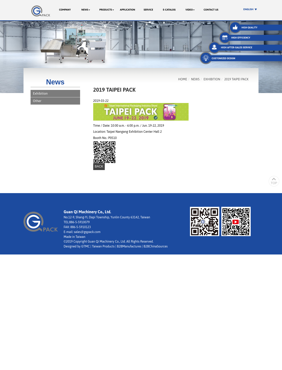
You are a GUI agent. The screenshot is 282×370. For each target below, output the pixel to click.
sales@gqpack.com (87, 232)
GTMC (85, 246)
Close (4, 256)
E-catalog (169, 9)
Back (99, 166)
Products (106, 9)
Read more (9, 297)
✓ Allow (5, 265)
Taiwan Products (103, 246)
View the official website (35, 297)
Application (127, 9)
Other (37, 101)
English (248, 9)
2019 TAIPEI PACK (236, 79)
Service (148, 9)
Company (65, 9)
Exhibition (40, 93)
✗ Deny (5, 270)
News (85, 9)
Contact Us (211, 9)
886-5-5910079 (79, 222)
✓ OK (112, 367)
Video (190, 9)
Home (182, 79)
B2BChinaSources (156, 246)
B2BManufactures (129, 246)
